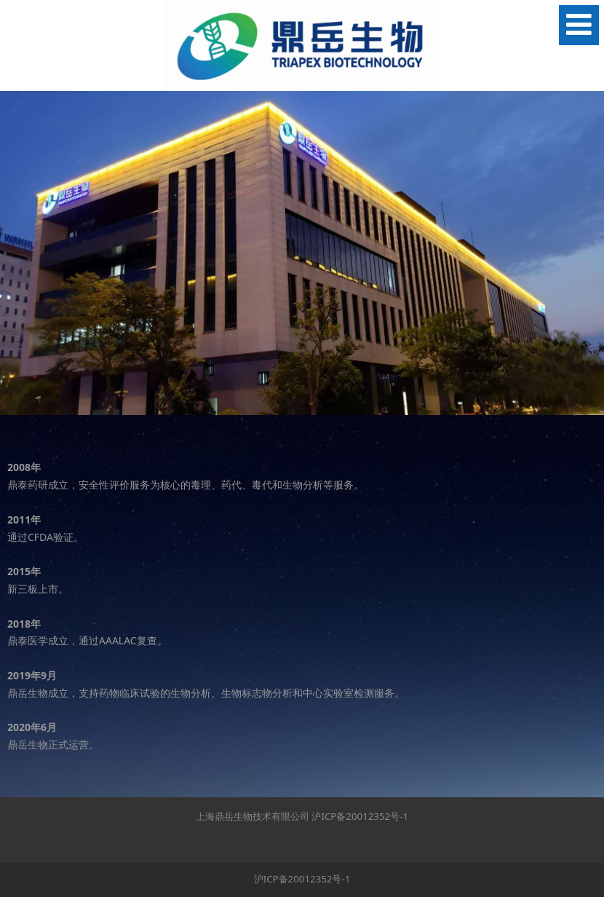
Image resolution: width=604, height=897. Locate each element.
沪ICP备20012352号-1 (359, 816)
